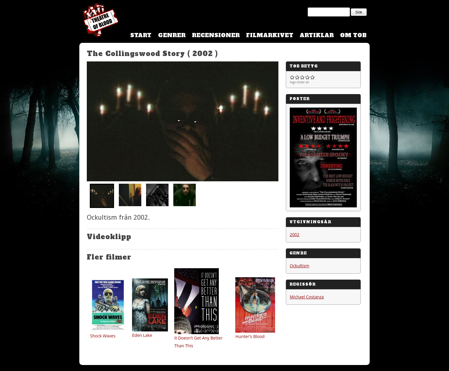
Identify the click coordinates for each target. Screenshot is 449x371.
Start (140, 35)
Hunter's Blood (249, 336)
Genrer (172, 35)
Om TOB (353, 35)
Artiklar (317, 35)
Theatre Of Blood (98, 21)
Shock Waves (103, 336)
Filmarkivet (269, 35)
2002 (294, 234)
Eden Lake (142, 335)
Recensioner (216, 35)
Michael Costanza (307, 297)
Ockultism (299, 266)
